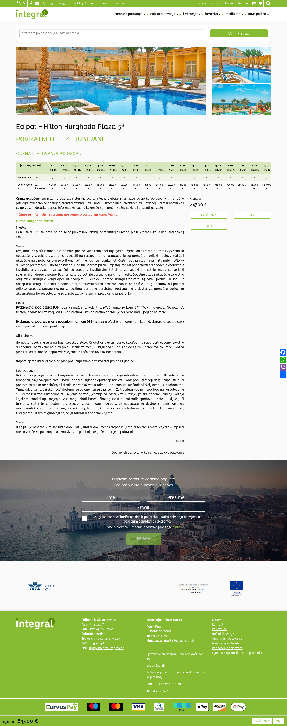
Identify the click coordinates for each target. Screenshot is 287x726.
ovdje (176, 527)
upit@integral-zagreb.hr (84, 3)
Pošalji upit (208, 215)
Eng (247, 3)
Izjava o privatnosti (225, 643)
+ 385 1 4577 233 (56, 3)
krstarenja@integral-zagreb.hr (176, 640)
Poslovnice (219, 629)
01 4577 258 (97, 643)
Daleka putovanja (164, 14)
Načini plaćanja (223, 634)
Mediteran (234, 14)
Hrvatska (213, 14)
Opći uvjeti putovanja (227, 638)
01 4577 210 (112, 638)
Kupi (252, 215)
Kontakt (229, 3)
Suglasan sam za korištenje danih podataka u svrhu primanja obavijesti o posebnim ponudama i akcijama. (141, 519)
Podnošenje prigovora (227, 648)
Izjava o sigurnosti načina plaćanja (237, 653)
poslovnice (216, 3)
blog (239, 3)
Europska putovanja (129, 14)
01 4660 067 (160, 636)
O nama (217, 620)
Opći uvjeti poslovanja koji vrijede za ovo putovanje (148, 452)
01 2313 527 (160, 691)
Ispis (209, 226)
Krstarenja (191, 14)
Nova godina (258, 14)
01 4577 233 (95, 638)
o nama (202, 3)
